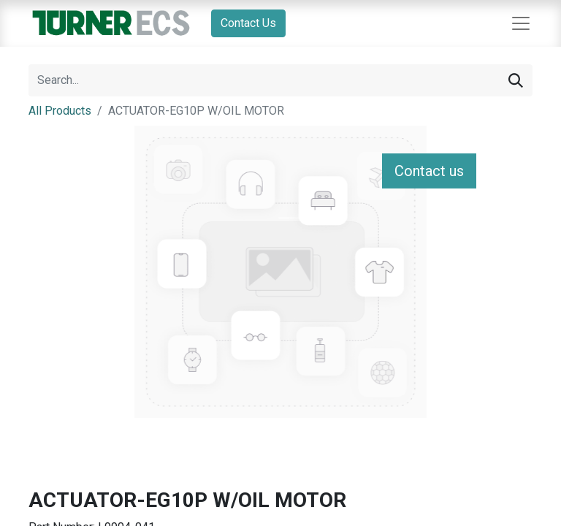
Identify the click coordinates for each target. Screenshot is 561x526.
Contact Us (248, 23)
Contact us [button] (429, 171)
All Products (59, 111)
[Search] (516, 80)
